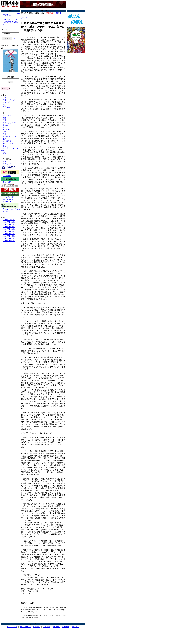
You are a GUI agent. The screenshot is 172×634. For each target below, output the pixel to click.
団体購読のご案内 (10, 20)
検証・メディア (9, 143)
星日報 (5, 211)
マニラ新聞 (7, 176)
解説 (4, 105)
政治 (4, 153)
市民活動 (6, 130)
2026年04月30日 (9, 222)
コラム (5, 98)
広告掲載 (56, 627)
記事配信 (65, 627)
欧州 (4, 134)
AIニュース (7, 164)
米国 (4, 146)
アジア (5, 127)
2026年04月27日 (9, 224)
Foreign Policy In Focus (11, 209)
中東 (4, 139)
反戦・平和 (7, 116)
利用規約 (36, 627)
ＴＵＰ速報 (7, 182)
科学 (4, 132)
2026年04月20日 (9, 229)
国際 (4, 118)
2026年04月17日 (9, 234)
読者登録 (7, 15)
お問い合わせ (25, 627)
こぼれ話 (6, 107)
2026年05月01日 (9, 220)
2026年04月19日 (9, 231)
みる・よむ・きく (10, 100)
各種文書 (46, 627)
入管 (4, 120)
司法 (4, 161)
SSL (13, 38)
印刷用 (58, 13)
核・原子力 (7, 141)
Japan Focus (7, 202)
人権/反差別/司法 (9, 136)
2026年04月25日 (9, 227)
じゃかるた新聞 (9, 197)
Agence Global (8, 199)
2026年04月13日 (9, 236)
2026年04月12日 (9, 238)
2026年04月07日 (9, 241)
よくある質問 (12, 627)
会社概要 (75, 627)
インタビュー (8, 102)
